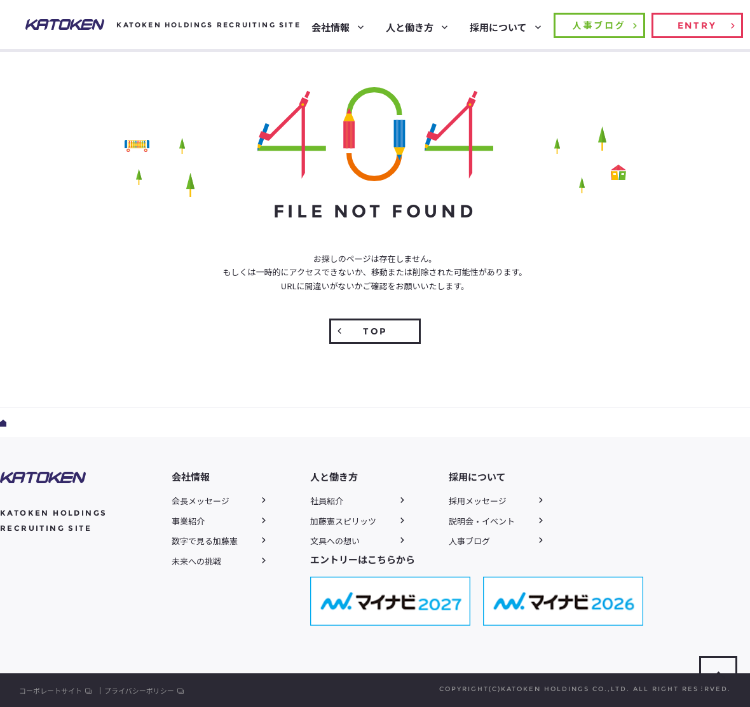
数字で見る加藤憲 (205, 541)
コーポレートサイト (50, 690)
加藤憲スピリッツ (343, 521)
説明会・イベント (482, 521)
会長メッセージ (200, 501)
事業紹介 (188, 521)
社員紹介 (326, 501)
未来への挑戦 (196, 561)
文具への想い (335, 541)
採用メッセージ (478, 501)
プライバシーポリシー (139, 690)
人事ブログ (469, 541)
